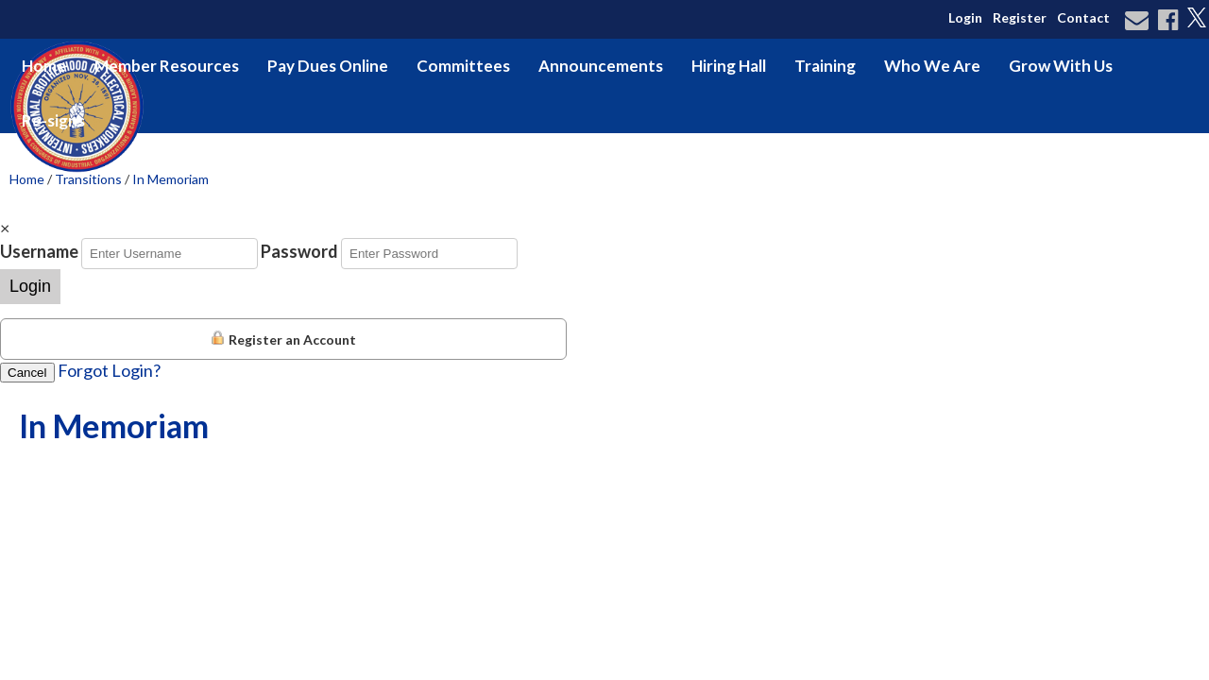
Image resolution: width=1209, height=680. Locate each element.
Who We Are (932, 66)
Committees (463, 66)
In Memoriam (170, 179)
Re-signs (53, 120)
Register (1020, 17)
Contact (1083, 17)
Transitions (88, 179)
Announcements (600, 66)
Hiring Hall (728, 66)
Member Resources (166, 66)
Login (965, 17)
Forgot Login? (109, 370)
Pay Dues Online (327, 66)
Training (825, 66)
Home (44, 66)
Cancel (27, 373)
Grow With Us (1061, 66)
